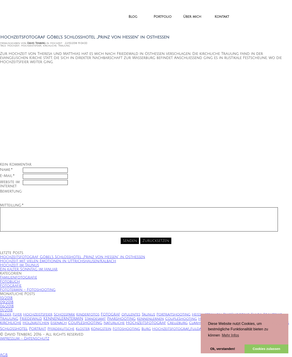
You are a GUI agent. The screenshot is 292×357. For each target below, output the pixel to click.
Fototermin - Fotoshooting (28, 290)
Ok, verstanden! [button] (222, 349)
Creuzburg (177, 323)
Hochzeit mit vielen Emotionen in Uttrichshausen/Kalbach (58, 261)
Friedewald (31, 319)
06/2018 (7, 306)
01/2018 (6, 310)
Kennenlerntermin (63, 318)
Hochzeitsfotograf (146, 323)
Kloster (83, 329)
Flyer (17, 314)
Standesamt (95, 319)
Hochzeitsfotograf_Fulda (176, 329)
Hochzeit (13, 45)
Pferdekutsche (60, 329)
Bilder (5, 314)
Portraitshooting (173, 314)
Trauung (64, 45)
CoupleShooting (181, 319)
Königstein (101, 329)
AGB (4, 355)
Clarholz (198, 323)
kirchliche (50, 45)
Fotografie (10, 286)
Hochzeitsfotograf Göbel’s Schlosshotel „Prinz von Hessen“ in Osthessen (72, 257)
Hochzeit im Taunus (19, 265)
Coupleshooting (85, 323)
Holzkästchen (36, 323)
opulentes (131, 314)
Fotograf (110, 314)
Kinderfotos (87, 314)
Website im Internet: (10, 184)
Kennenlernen (150, 319)
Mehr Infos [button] (230, 335)
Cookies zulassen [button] (266, 349)
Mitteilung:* (11, 205)
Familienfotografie (18, 277)
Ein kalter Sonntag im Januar (28, 269)
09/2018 (6, 302)
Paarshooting (121, 319)
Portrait (37, 329)
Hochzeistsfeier (31, 45)
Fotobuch (10, 282)
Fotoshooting (126, 329)
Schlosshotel (14, 329)
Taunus (148, 314)
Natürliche (114, 323)
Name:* (6, 170)
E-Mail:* (7, 176)
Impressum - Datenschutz (24, 338)
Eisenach (58, 323)
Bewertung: (11, 191)
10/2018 (6, 298)
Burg (146, 329)
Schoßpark (64, 314)
